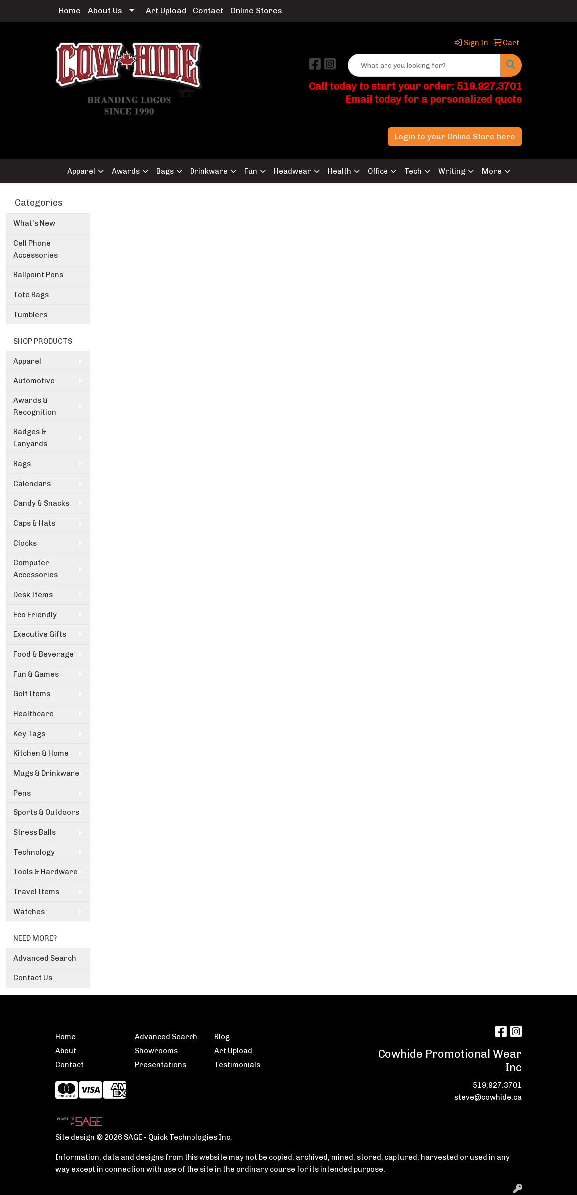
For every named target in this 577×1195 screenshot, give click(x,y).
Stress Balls (34, 832)
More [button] (492, 171)
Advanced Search (44, 958)
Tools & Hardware (45, 871)
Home (70, 10)
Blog (222, 1036)
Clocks (25, 543)
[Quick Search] (424, 65)
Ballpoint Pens (38, 274)
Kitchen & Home (41, 753)
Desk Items (33, 594)
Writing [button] (451, 171)
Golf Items (31, 693)
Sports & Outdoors (46, 812)
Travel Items (36, 891)
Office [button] (378, 171)
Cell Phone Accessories (35, 249)
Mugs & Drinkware (46, 773)
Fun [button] (250, 171)
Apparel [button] (81, 171)
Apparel (27, 361)
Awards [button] (126, 171)
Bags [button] (165, 171)
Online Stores (256, 10)
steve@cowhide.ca (488, 1097)
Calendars (32, 483)
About (65, 1050)
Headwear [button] (292, 171)
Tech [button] (413, 171)
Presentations (160, 1064)
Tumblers (30, 314)
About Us (105, 10)
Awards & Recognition (34, 406)
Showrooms (156, 1050)
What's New (34, 223)
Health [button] (339, 171)
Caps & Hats (34, 523)
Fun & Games (36, 674)
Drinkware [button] (209, 171)
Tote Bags (31, 294)
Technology (34, 852)
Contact (208, 10)
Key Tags (29, 733)
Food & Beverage (43, 654)
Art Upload (166, 10)
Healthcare (33, 713)
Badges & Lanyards (30, 437)
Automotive (34, 380)
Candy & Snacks (41, 503)
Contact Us (32, 977)
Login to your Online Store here (454, 136)
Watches (29, 911)
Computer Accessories (35, 568)
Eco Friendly (35, 614)
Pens (22, 793)
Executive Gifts (39, 634)
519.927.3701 (497, 1085)
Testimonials (237, 1064)
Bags (22, 463)
